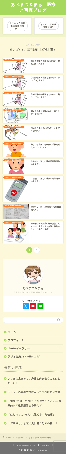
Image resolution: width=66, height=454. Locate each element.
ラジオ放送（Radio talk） (25, 356)
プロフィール (16, 340)
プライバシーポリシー (26, 445)
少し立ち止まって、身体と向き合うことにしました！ (34, 381)
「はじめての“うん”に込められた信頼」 (31, 414)
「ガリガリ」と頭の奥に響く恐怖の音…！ (33, 423)
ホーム (12, 332)
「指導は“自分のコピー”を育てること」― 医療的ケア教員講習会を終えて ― (34, 403)
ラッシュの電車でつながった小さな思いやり (34, 392)
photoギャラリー (19, 348)
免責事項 (46, 445)
